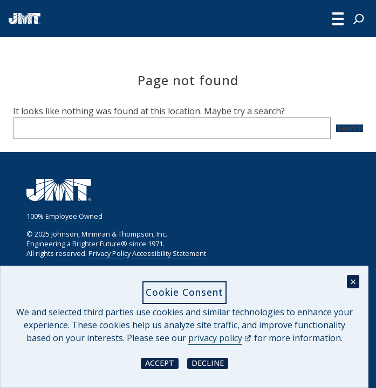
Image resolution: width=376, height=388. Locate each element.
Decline (210, 363)
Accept (162, 363)
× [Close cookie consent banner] (353, 281)
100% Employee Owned (64, 216)
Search (349, 128)
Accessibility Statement (169, 253)
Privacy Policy (109, 253)
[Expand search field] (358, 18)
